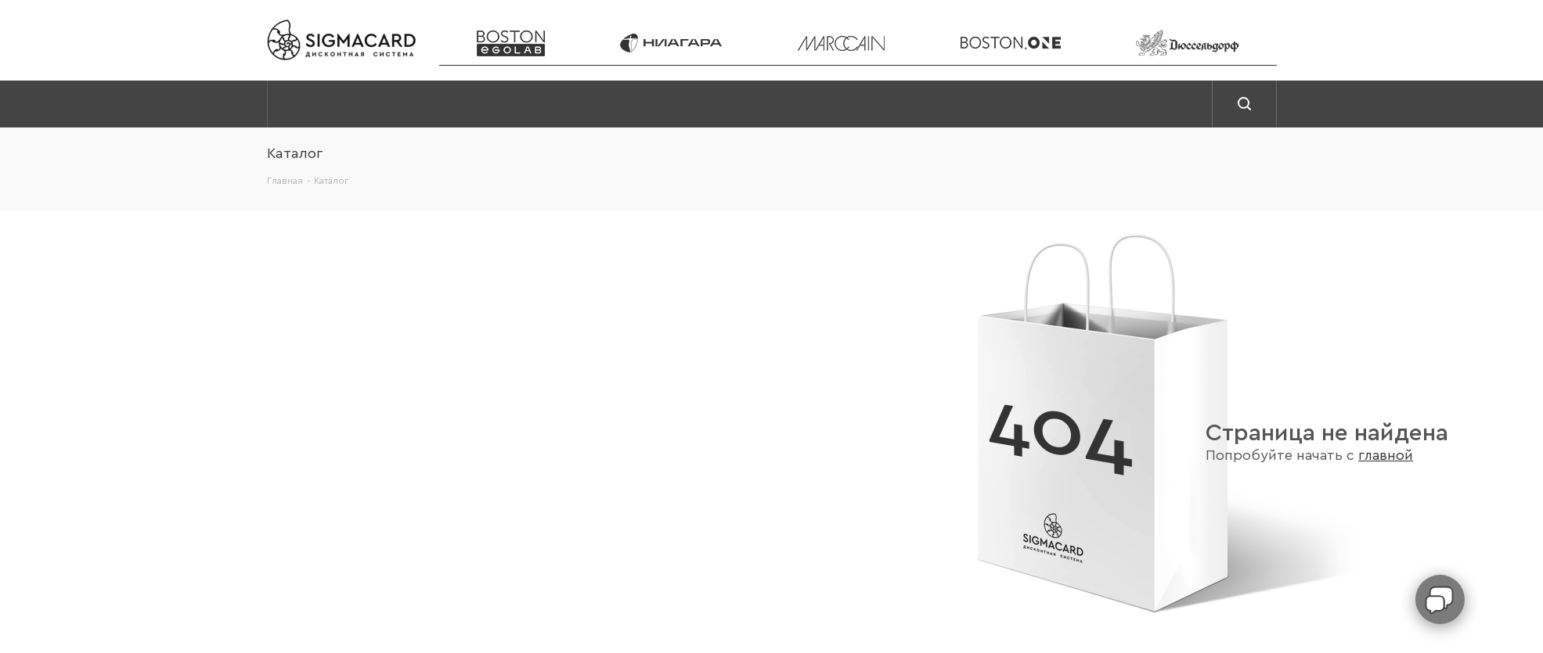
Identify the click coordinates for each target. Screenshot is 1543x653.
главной (1385, 456)
